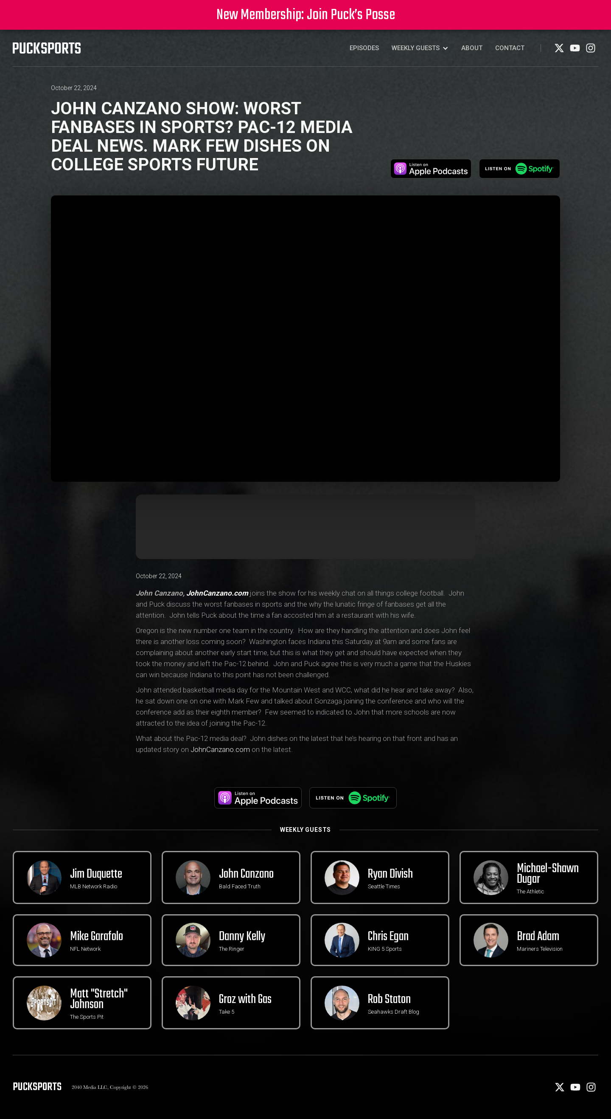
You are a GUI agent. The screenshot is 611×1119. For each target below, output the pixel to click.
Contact (509, 48)
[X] (560, 51)
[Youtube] (575, 51)
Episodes (364, 48)
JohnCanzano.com (220, 749)
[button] (420, 48)
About (471, 48)
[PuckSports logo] (47, 48)
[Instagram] (591, 51)
